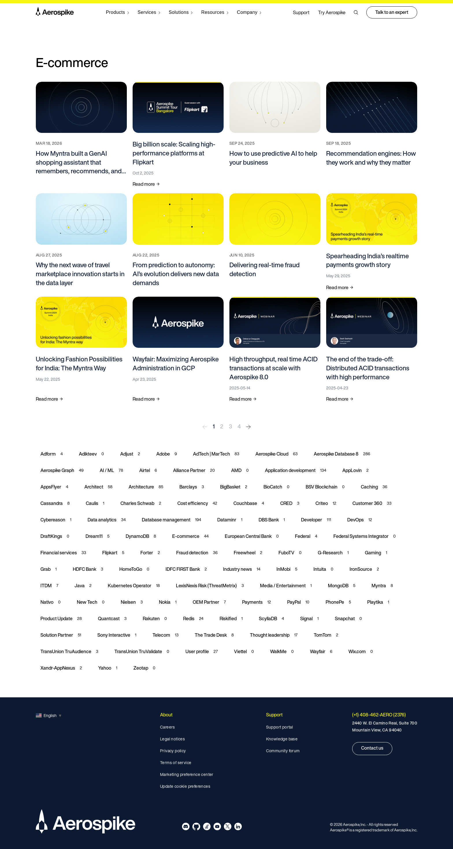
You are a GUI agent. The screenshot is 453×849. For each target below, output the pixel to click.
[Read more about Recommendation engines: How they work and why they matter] (371, 135)
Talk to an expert (391, 12)
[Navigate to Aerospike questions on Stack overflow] (207, 827)
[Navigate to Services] (149, 12)
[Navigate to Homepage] (55, 12)
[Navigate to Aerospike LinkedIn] (238, 827)
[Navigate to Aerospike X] (227, 827)
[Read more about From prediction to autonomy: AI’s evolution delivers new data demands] (178, 242)
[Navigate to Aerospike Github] (196, 827)
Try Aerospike (332, 12)
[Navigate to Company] (249, 12)
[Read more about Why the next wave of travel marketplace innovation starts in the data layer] (81, 242)
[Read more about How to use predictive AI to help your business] (274, 135)
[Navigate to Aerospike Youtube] (217, 827)
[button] (356, 12)
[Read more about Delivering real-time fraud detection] (274, 242)
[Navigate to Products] (117, 12)
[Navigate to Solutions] (181, 12)
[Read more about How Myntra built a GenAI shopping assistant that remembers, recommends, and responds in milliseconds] (81, 135)
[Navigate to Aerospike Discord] (186, 827)
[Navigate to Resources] (214, 12)
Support (301, 12)
